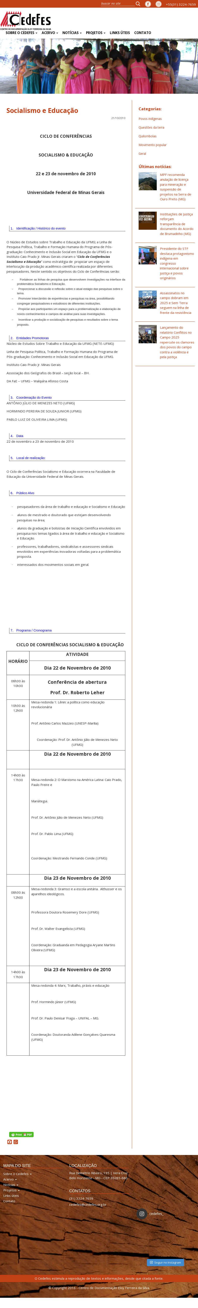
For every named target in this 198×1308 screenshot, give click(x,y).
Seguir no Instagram (165, 1262)
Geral (142, 153)
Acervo (50, 33)
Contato (142, 33)
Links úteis (120, 33)
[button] (139, 3)
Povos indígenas (150, 119)
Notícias (72, 33)
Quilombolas (148, 136)
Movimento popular (153, 145)
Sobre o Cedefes (21, 33)
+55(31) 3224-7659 (181, 4)
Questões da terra (151, 127)
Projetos (95, 33)
